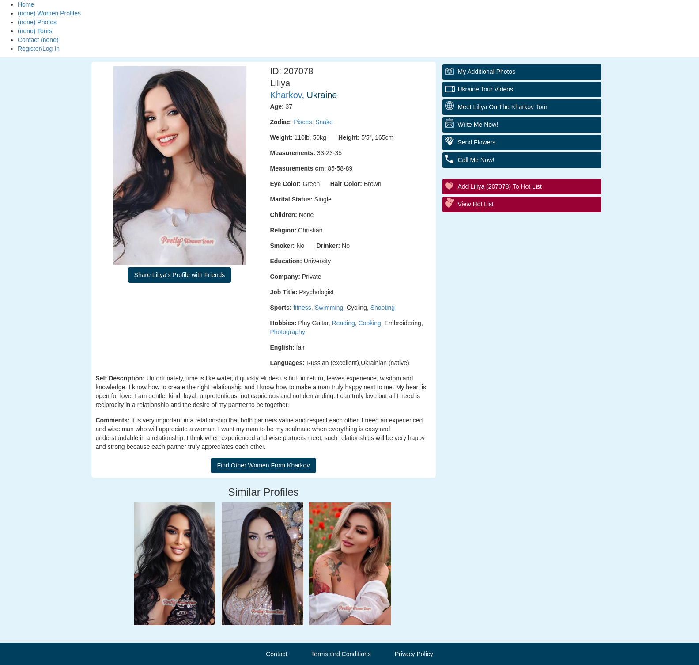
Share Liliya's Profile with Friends (179, 274)
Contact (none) (38, 39)
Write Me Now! (478, 124)
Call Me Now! (476, 159)
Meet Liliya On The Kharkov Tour (503, 106)
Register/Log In (39, 48)
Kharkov (286, 95)
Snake (324, 121)
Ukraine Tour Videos (486, 89)
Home (26, 4)
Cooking (369, 323)
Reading (343, 323)
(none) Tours (35, 30)
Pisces (303, 121)
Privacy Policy (414, 653)
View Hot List (476, 204)
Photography (287, 331)
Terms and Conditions (340, 653)
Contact (276, 653)
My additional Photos (487, 71)
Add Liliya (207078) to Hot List (500, 186)
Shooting (382, 307)
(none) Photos (37, 22)
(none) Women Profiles (49, 13)
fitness (302, 307)
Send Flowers (477, 142)
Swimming (329, 307)
